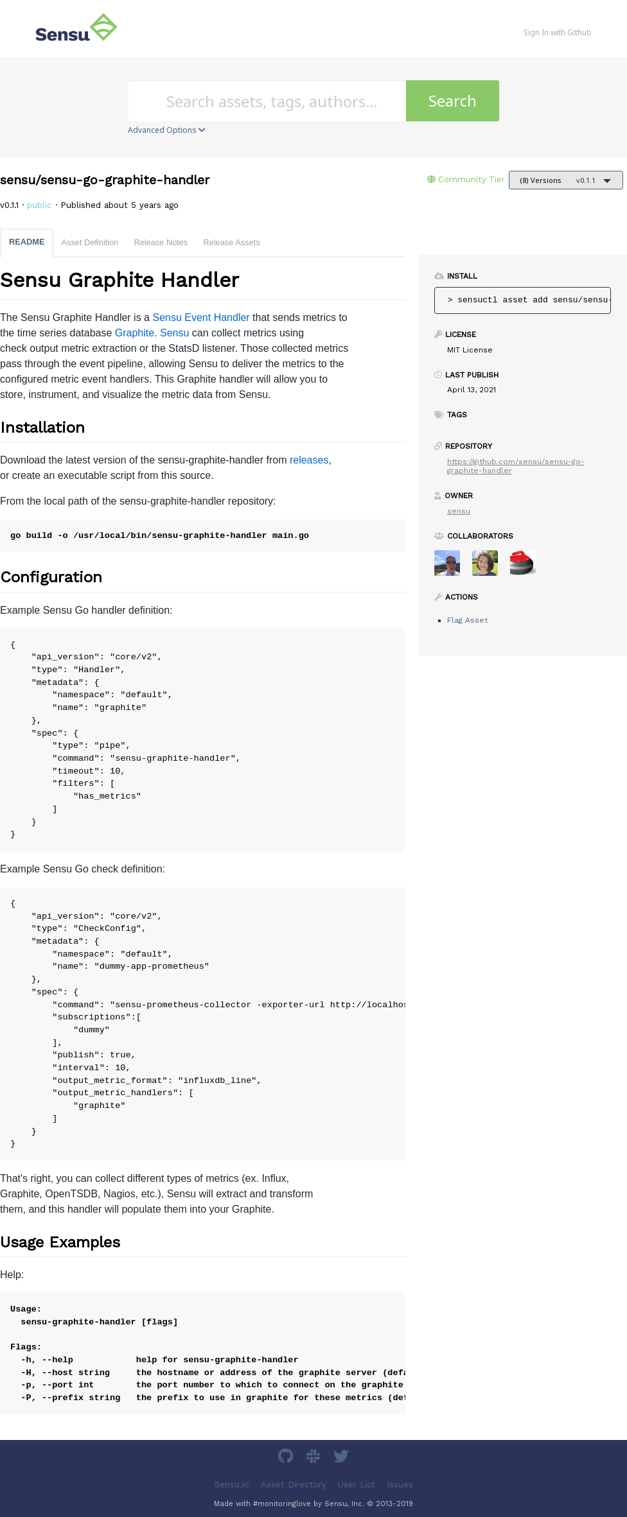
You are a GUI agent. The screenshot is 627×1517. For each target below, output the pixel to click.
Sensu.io (231, 1484)
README (26, 242)
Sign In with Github (558, 32)
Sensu (174, 332)
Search (452, 100)
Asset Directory (293, 1484)
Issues (400, 1484)
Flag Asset (467, 620)
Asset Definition (89, 242)
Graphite (134, 332)
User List (356, 1484)
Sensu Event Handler (200, 317)
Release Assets (231, 242)
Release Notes (161, 242)
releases (309, 460)
